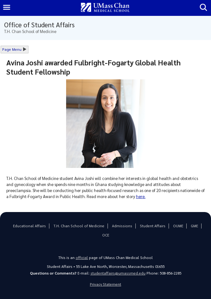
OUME (178, 225)
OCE (105, 235)
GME (194, 225)
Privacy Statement (105, 284)
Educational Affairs (29, 225)
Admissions (122, 225)
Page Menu (12, 49)
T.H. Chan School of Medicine (78, 225)
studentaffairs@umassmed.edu (118, 273)
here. (141, 196)
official (82, 257)
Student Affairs (152, 225)
